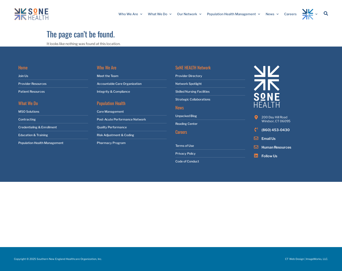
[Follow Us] (256, 156)
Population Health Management (233, 14)
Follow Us (269, 156)
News (272, 14)
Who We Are (130, 14)
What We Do (159, 14)
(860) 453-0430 (276, 130)
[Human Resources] (256, 147)
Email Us (268, 139)
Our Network (189, 14)
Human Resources (276, 147)
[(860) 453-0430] (256, 129)
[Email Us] (256, 138)
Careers (290, 14)
